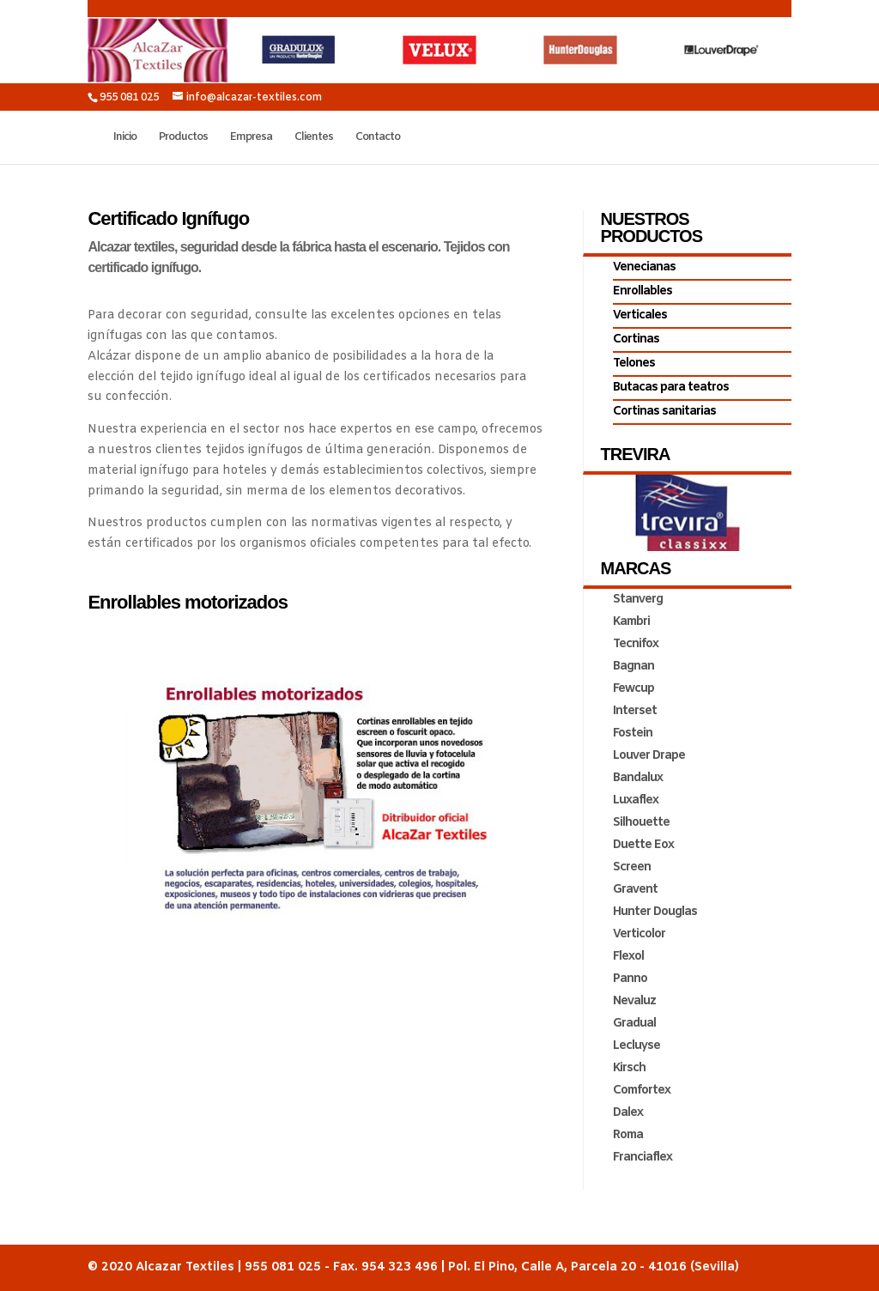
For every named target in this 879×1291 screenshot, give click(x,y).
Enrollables (642, 291)
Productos (183, 137)
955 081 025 (129, 98)
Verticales (640, 315)
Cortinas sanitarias (664, 411)
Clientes (313, 137)
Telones (634, 363)
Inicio (124, 137)
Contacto (377, 137)
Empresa (251, 137)
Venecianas (644, 267)
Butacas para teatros (671, 387)
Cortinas (636, 339)
